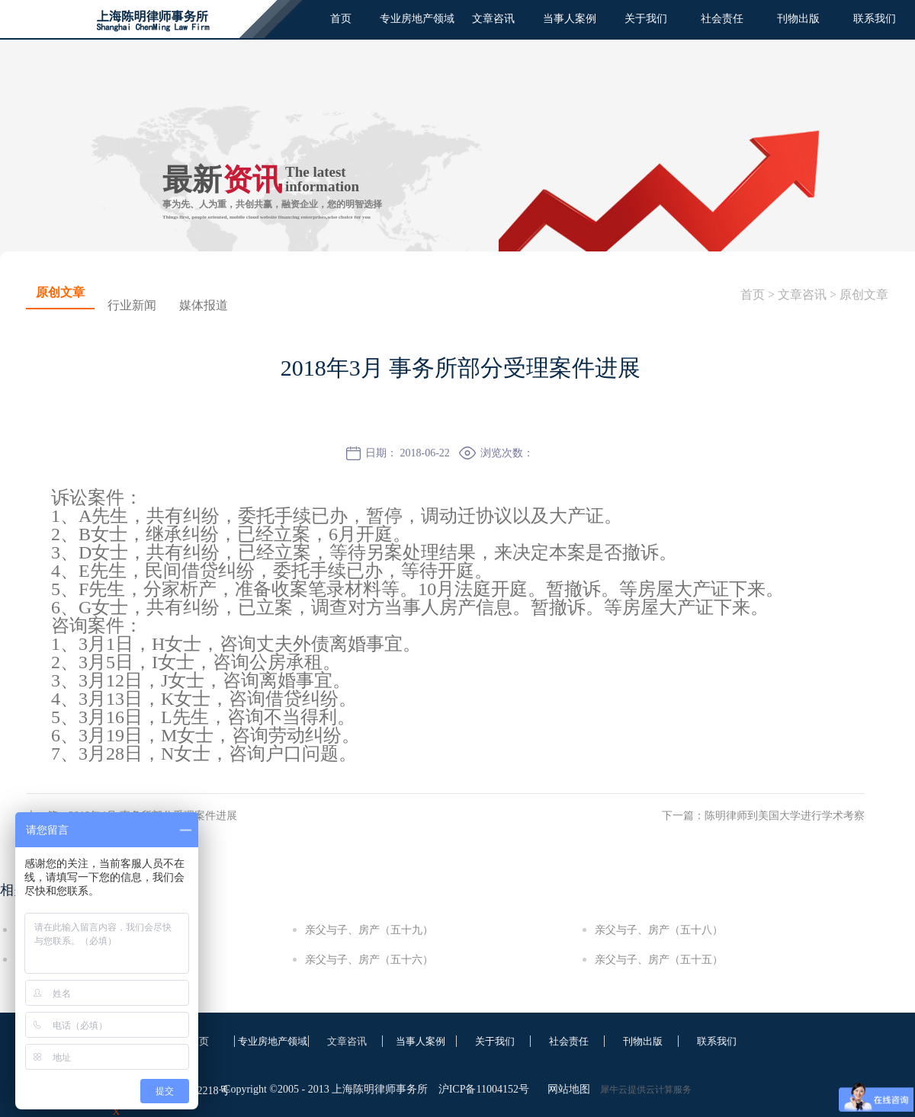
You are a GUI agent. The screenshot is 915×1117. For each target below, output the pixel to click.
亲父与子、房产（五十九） (369, 930)
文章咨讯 (802, 294)
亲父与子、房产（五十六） (369, 959)
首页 (341, 18)
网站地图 (566, 1089)
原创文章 (864, 294)
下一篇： (763, 815)
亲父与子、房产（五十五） (659, 959)
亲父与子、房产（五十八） (659, 930)
